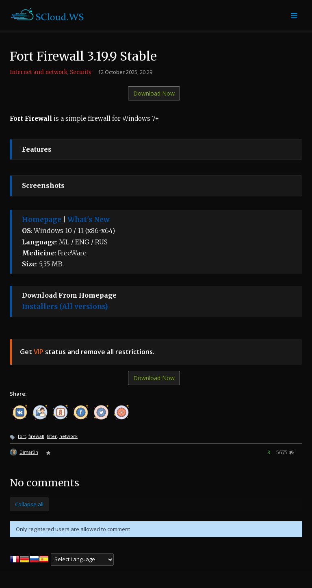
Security (81, 72)
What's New (88, 219)
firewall (36, 436)
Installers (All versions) (65, 306)
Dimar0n (29, 452)
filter (52, 436)
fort (22, 436)
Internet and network (38, 72)
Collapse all (29, 504)
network (68, 436)
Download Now (154, 93)
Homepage (41, 219)
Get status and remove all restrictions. (87, 351)
